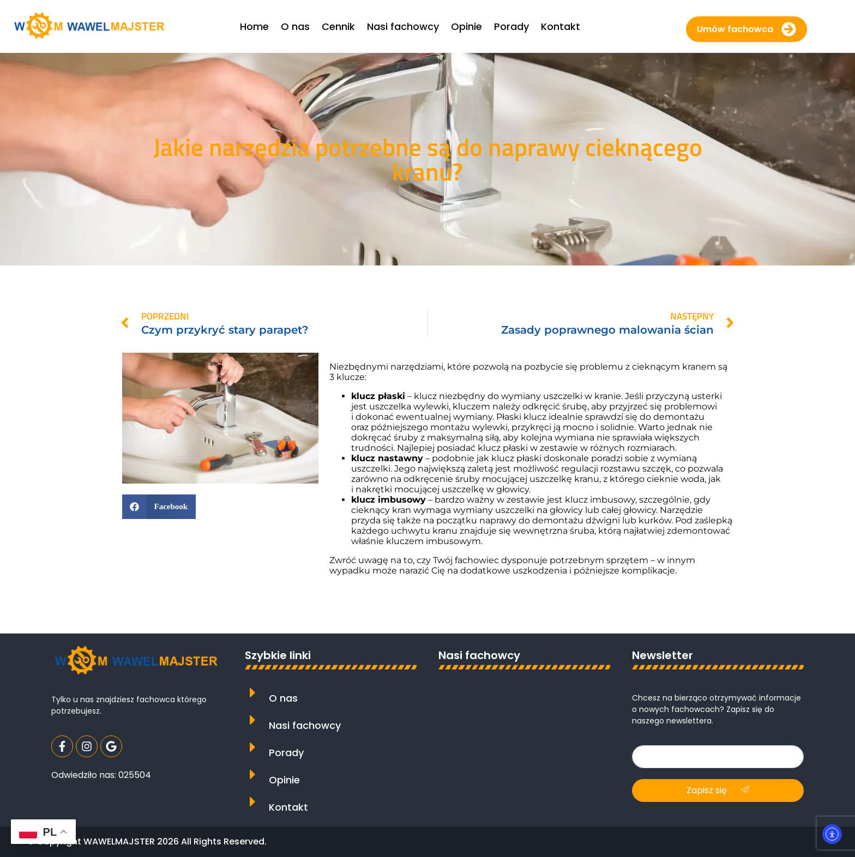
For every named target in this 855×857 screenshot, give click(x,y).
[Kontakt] (253, 802)
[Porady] (253, 747)
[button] (159, 506)
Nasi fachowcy (305, 725)
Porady (286, 752)
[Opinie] (253, 774)
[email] (718, 756)
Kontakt (288, 807)
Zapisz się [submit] (718, 790)
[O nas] (253, 693)
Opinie (284, 780)
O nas (283, 698)
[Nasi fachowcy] (253, 720)
